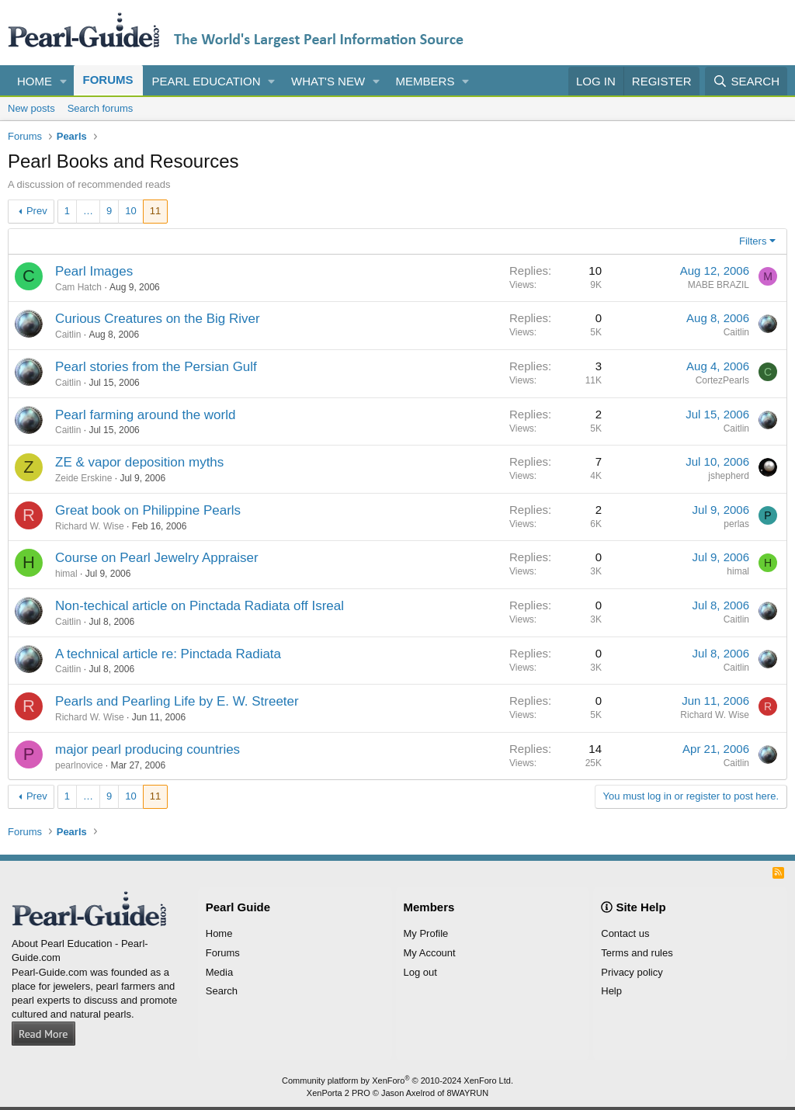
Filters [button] (752, 241)
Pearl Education (206, 81)
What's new (328, 81)
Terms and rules (636, 953)
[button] (64, 81)
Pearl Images (94, 271)
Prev (36, 211)
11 (155, 211)
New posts (31, 108)
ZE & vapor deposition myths (139, 462)
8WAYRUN (467, 1093)
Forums (108, 79)
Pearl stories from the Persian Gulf (156, 366)
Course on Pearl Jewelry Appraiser (157, 557)
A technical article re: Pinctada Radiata (168, 654)
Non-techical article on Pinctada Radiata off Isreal (199, 605)
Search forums (101, 108)
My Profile (426, 933)
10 (130, 211)
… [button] (88, 211)
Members (425, 81)
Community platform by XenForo (397, 1080)
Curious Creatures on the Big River (157, 318)
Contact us (625, 933)
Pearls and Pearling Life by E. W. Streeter (177, 701)
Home (34, 81)
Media (219, 972)
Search (222, 991)
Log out (420, 972)
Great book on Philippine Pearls (148, 510)
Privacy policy (631, 972)
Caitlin (68, 334)
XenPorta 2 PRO (338, 1093)
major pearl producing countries (147, 749)
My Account (430, 953)
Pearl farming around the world (145, 415)
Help (611, 991)
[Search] (746, 81)
